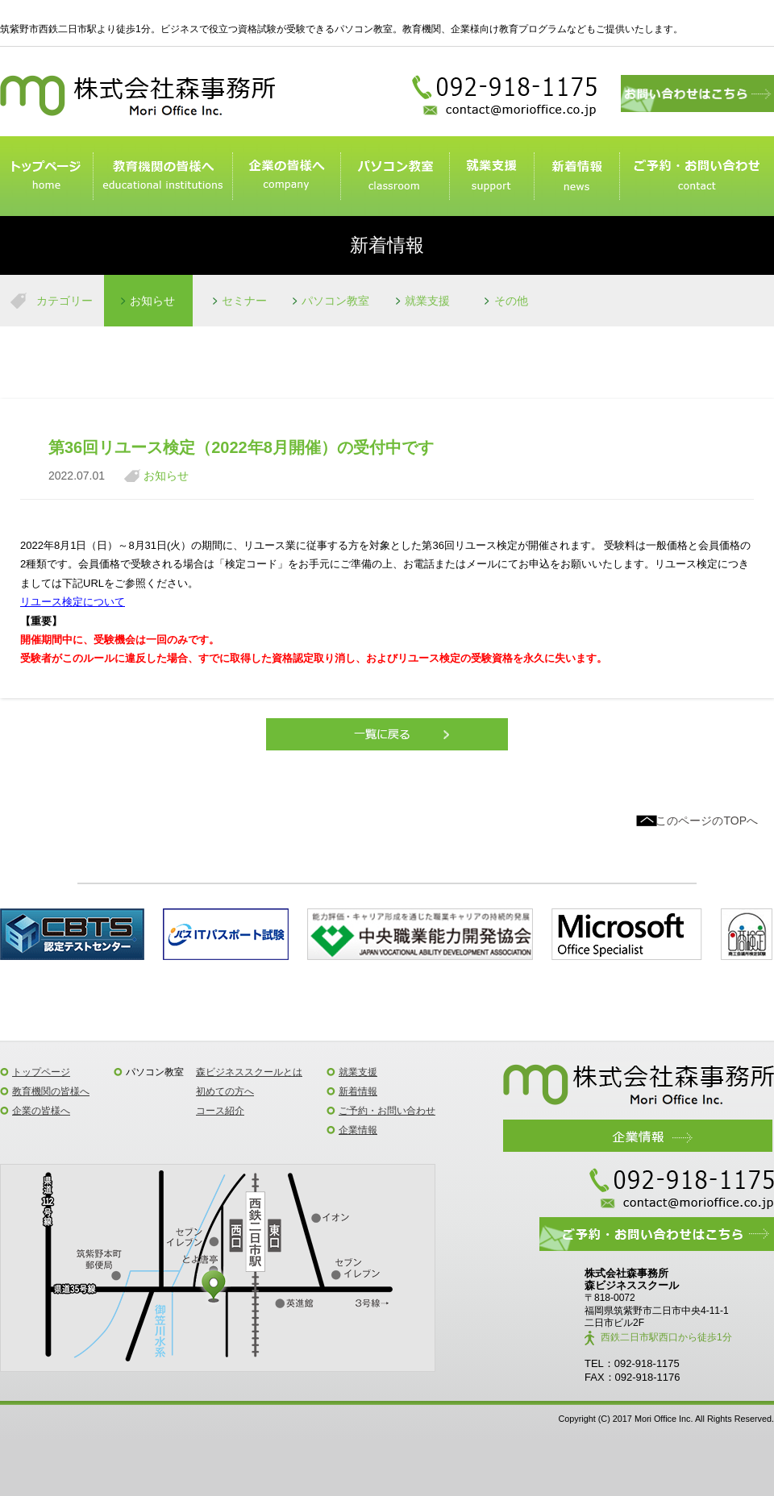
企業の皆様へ (286, 176)
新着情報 (576, 176)
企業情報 (358, 1130)
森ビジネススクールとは (249, 1072)
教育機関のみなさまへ (162, 176)
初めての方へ (225, 1091)
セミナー (244, 300)
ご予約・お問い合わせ (696, 176)
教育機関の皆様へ (50, 1091)
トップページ (46, 176)
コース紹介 (220, 1110)
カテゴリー (64, 300)
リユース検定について (72, 602)
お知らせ (152, 300)
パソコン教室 (394, 176)
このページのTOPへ (706, 820)
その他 (511, 300)
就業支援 (492, 176)
